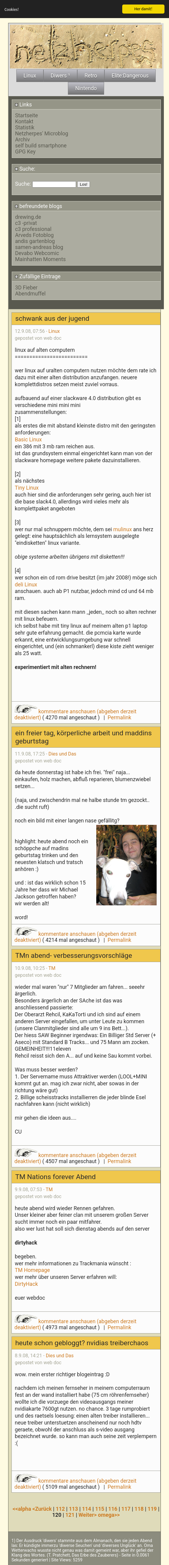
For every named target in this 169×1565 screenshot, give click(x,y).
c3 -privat (26, 223)
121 (69, 1515)
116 (112, 1509)
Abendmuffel (30, 293)
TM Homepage (32, 1270)
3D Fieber (26, 287)
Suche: (25, 169)
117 (125, 1509)
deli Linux (26, 584)
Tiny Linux (27, 487)
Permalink (119, 717)
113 (73, 1509)
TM (51, 968)
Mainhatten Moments (40, 259)
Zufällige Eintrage (38, 276)
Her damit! (143, 8)
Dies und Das (62, 753)
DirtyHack (26, 1284)
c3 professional (33, 229)
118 (139, 1509)
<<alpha (23, 1509)
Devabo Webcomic (37, 253)
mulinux (122, 529)
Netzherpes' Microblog (41, 133)
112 (60, 1509)
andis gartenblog (35, 241)
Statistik (24, 127)
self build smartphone (40, 145)
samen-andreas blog (39, 247)
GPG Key (25, 151)
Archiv (22, 139)
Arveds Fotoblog (34, 235)
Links (23, 104)
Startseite (26, 115)
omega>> (109, 1515)
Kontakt (24, 121)
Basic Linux (28, 439)
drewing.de (28, 217)
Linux (54, 331)
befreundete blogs (38, 206)
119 (152, 1509)
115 (99, 1509)
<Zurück (42, 1509)
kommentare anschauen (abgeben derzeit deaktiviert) (75, 714)
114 (86, 1509)
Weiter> (88, 1515)
